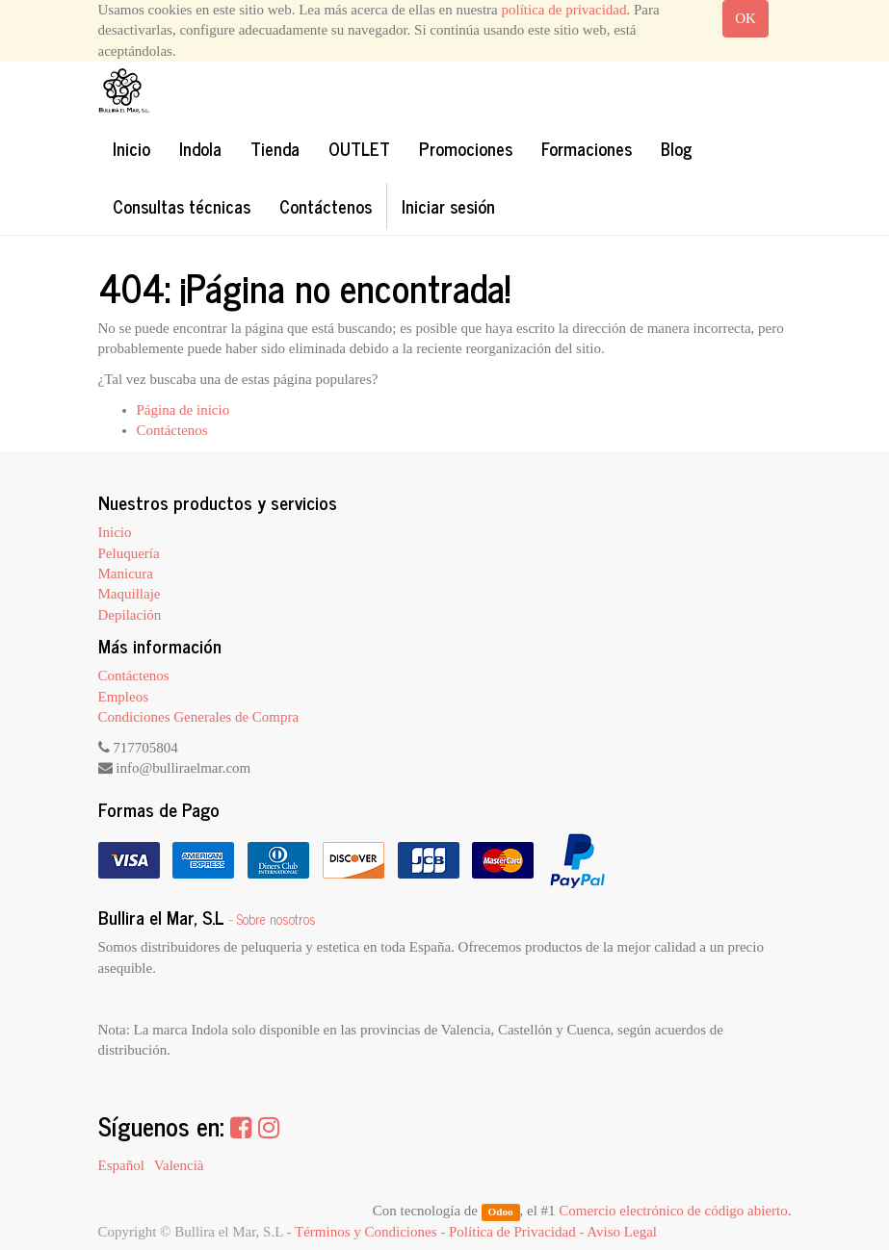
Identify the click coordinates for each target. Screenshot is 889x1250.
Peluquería (129, 553)
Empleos (123, 696)
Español (121, 1165)
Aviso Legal (622, 1231)
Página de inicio (183, 410)
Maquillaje (129, 593)
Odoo (499, 1211)
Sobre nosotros (276, 919)
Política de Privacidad (512, 1231)
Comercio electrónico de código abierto (673, 1210)
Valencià (179, 1165)
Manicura (125, 573)
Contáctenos (172, 430)
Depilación (130, 615)
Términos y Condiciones (365, 1231)
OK (745, 18)
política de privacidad (564, 9)
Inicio (115, 532)
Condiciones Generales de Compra (199, 717)
